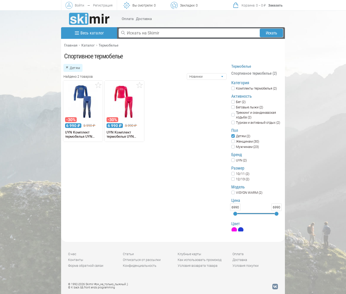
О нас (72, 254)
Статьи (128, 254)
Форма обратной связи (85, 265)
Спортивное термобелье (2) (254, 73)
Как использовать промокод (199, 260)
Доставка (144, 19)
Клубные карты (189, 254)
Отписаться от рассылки (142, 260)
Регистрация (103, 5)
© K (91, 287)
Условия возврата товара (198, 265)
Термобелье (108, 45)
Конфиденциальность (139, 265)
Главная (70, 45)
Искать (271, 32)
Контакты (75, 260)
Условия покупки (245, 265)
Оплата (128, 19)
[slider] (235, 214)
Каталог (88, 45)
